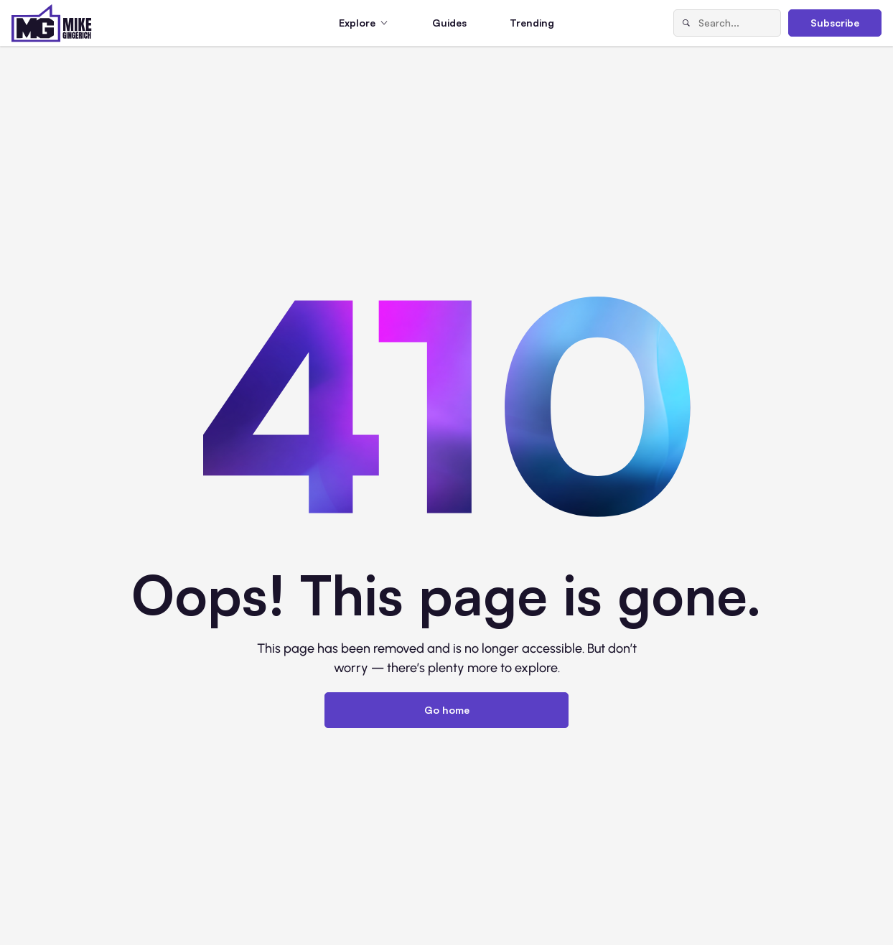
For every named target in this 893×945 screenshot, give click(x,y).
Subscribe (834, 23)
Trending (532, 23)
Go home (446, 710)
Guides (449, 23)
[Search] (686, 23)
